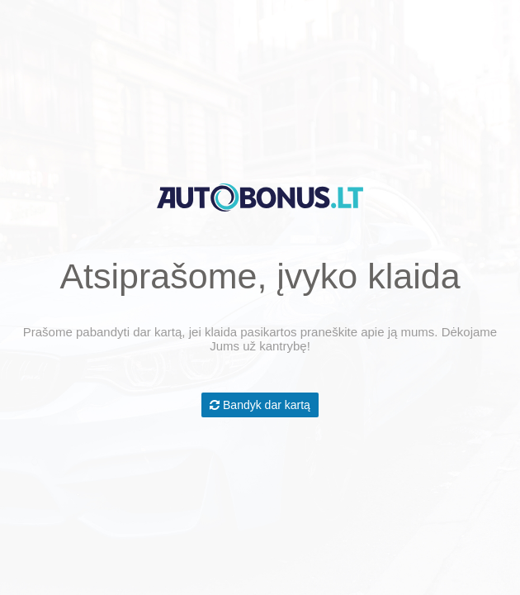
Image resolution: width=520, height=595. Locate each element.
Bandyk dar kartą (260, 405)
